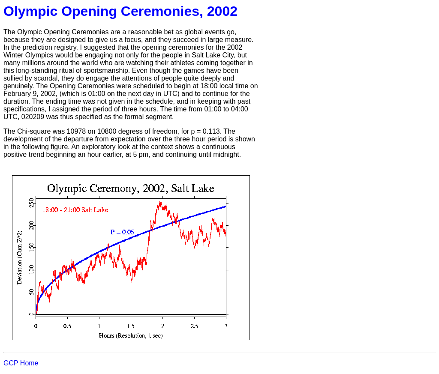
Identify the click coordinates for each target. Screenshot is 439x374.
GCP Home (21, 363)
